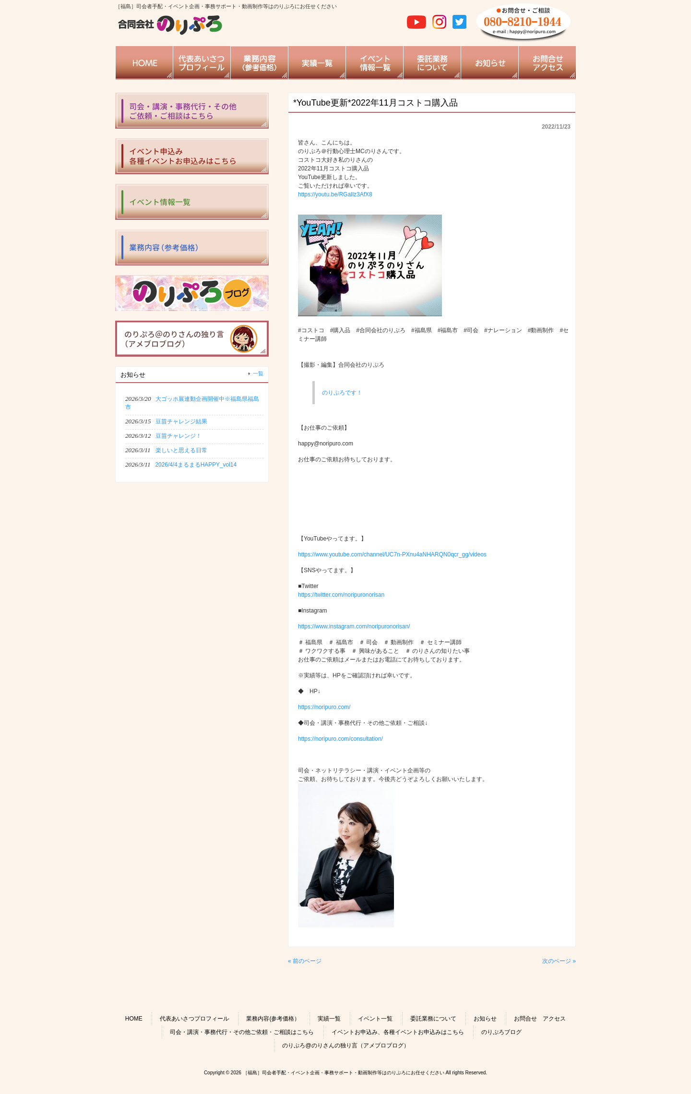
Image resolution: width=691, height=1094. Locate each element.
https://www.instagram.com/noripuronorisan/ (354, 626)
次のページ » (559, 961)
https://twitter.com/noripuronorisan (341, 594)
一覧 (258, 373)
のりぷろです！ (342, 392)
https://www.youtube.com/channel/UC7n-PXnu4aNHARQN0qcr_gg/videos (392, 554)
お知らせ (485, 1018)
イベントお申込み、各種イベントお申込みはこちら (398, 1032)
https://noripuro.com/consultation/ (340, 738)
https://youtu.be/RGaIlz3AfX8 (335, 194)
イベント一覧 (375, 1018)
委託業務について (433, 1018)
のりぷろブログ (501, 1032)
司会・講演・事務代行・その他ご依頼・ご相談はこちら (242, 1032)
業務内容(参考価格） (273, 1018)
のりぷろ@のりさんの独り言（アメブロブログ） (345, 1045)
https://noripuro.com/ (324, 707)
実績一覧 (329, 1018)
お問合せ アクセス (540, 1018)
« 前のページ (305, 961)
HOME (134, 1018)
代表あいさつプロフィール (194, 1018)
